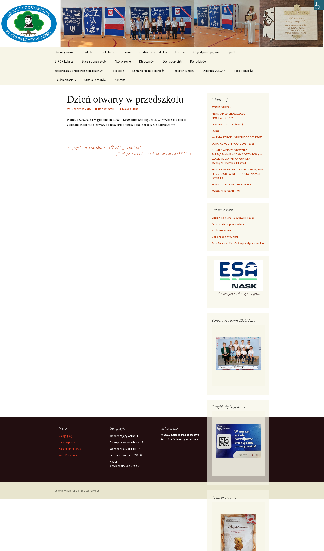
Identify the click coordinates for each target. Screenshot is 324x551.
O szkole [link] (87, 52)
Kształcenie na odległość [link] (148, 71)
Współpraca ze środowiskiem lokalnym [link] (79, 71)
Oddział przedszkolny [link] (153, 52)
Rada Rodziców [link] (243, 71)
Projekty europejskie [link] (206, 52)
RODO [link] (215, 131)
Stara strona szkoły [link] (94, 61)
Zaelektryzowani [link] (222, 230)
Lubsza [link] (180, 52)
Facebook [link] (118, 71)
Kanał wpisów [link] (67, 442)
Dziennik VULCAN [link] (214, 71)
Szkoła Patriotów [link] (95, 80)
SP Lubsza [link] (107, 52)
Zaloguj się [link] (65, 436)
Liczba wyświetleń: (122, 455)
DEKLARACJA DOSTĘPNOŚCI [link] (228, 124)
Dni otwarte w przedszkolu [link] (228, 224)
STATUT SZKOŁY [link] (221, 107)
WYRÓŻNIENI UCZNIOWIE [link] (226, 191)
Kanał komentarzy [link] (70, 449)
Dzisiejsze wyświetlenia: (125, 442)
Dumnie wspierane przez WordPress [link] (77, 490)
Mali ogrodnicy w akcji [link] (225, 237)
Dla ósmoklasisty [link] (65, 80)
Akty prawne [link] (123, 61)
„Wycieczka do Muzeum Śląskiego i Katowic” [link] (105, 147)
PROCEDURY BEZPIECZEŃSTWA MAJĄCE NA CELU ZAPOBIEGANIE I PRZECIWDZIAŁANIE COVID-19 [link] (238, 174)
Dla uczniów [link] (147, 61)
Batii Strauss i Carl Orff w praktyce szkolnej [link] (238, 243)
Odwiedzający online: (123, 436)
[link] (319, 5)
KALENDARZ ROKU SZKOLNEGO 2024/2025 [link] (237, 137)
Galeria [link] (127, 52)
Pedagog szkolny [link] (183, 71)
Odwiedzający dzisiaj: (123, 449)
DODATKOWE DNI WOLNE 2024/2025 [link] (233, 143)
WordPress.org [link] (68, 455)
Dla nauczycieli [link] (172, 61)
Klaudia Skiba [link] (130, 109)
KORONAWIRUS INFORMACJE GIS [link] (231, 184)
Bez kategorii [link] (106, 109)
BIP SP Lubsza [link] (64, 61)
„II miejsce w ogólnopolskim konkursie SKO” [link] (154, 153)
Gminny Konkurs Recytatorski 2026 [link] (233, 217)
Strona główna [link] (64, 52)
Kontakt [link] (119, 80)
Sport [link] (231, 52)
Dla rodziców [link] (198, 61)
